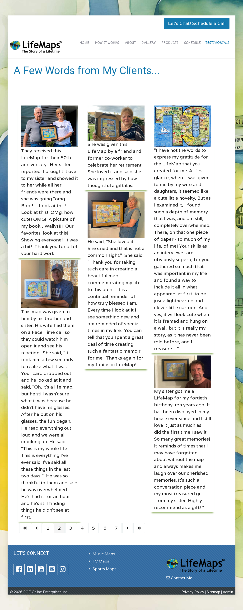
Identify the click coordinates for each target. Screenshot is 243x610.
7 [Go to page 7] (116, 528)
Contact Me (179, 577)
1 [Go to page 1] (48, 528)
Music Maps (104, 553)
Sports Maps (104, 568)
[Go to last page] (139, 528)
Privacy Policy (193, 592)
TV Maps (101, 561)
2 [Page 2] (59, 528)
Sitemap (213, 592)
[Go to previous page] (37, 528)
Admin (228, 592)
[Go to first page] (25, 528)
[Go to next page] (127, 528)
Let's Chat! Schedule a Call (196, 23)
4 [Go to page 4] (82, 528)
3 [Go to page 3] (70, 528)
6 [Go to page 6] (104, 528)
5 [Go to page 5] (93, 528)
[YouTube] (41, 569)
